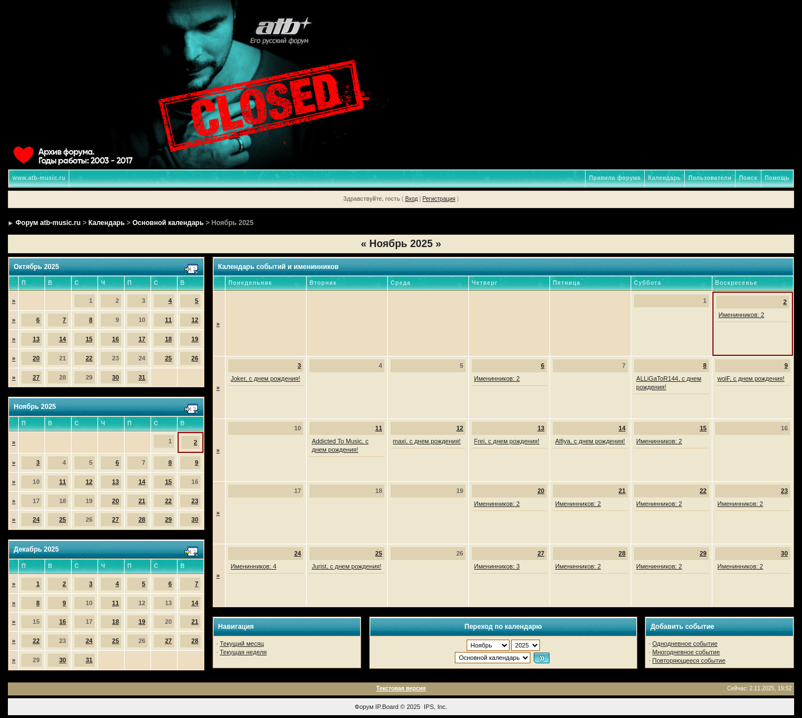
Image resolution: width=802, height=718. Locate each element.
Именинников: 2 (741, 314)
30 (115, 377)
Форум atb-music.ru (48, 223)
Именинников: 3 (497, 566)
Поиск (748, 178)
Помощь (777, 178)
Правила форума (615, 178)
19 (195, 339)
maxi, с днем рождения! (426, 441)
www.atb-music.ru (38, 178)
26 (195, 358)
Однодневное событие (684, 643)
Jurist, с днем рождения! (346, 566)
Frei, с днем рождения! (506, 441)
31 (142, 377)
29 (168, 519)
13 (36, 339)
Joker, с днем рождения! (265, 378)
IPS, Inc (435, 706)
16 (115, 339)
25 (168, 358)
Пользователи (710, 178)
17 (142, 339)
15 (89, 339)
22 (89, 358)
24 (36, 519)
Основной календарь (167, 223)
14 (62, 339)
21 (142, 500)
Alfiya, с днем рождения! (590, 441)
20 (36, 358)
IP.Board (386, 706)
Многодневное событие (686, 652)
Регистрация (438, 199)
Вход (411, 199)
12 (195, 319)
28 (142, 519)
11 (168, 319)
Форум (364, 706)
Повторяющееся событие (688, 660)
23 (195, 500)
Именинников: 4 (253, 566)
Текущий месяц (242, 643)
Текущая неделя (243, 652)
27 (36, 377)
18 (168, 339)
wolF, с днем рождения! (751, 378)
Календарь (664, 178)
